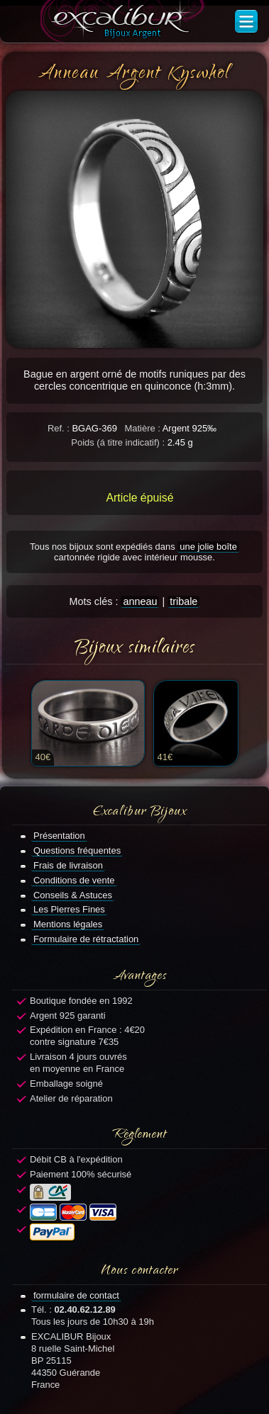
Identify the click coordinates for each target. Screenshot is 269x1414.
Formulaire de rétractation (85, 939)
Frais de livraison (68, 865)
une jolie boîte (208, 546)
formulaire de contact (76, 1295)
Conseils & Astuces (72, 895)
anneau (140, 601)
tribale (183, 601)
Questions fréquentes (77, 850)
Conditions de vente (74, 880)
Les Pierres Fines (69, 909)
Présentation (59, 835)
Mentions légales (67, 924)
